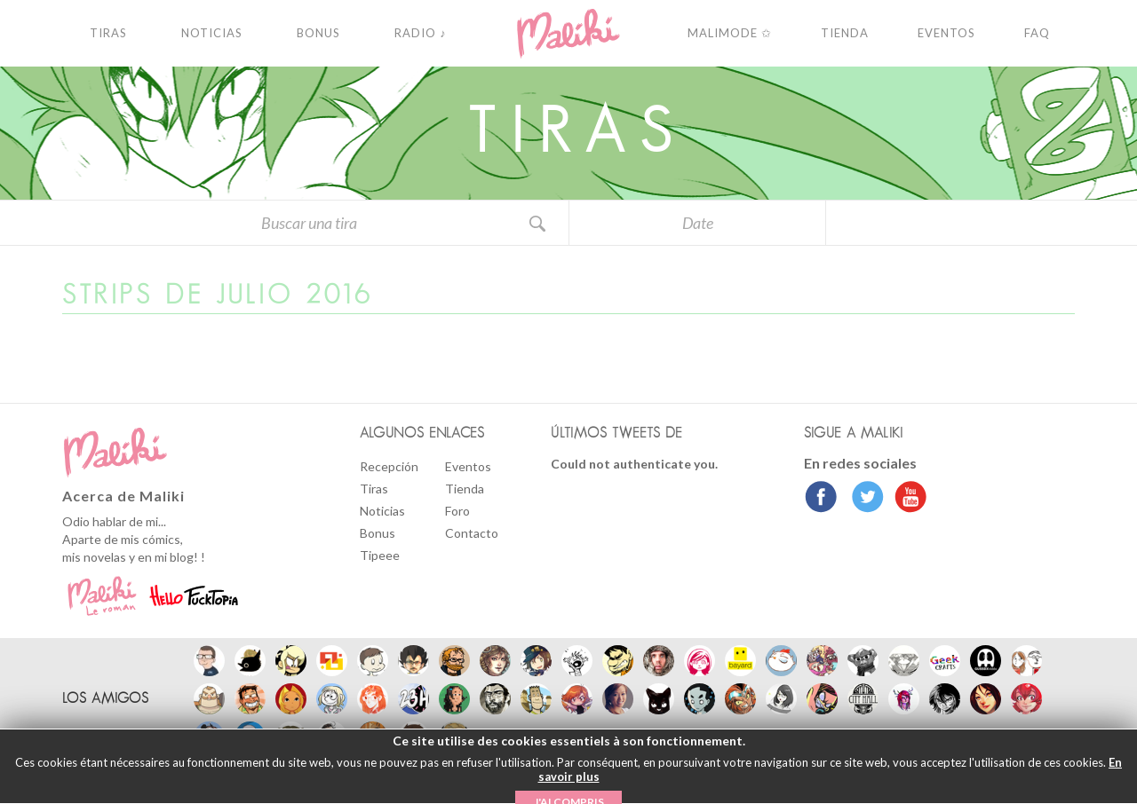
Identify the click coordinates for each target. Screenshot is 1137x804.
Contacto (471, 532)
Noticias (382, 510)
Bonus (377, 532)
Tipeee (380, 555)
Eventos (468, 466)
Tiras (374, 488)
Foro (457, 510)
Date (697, 223)
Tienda (464, 488)
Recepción (389, 466)
